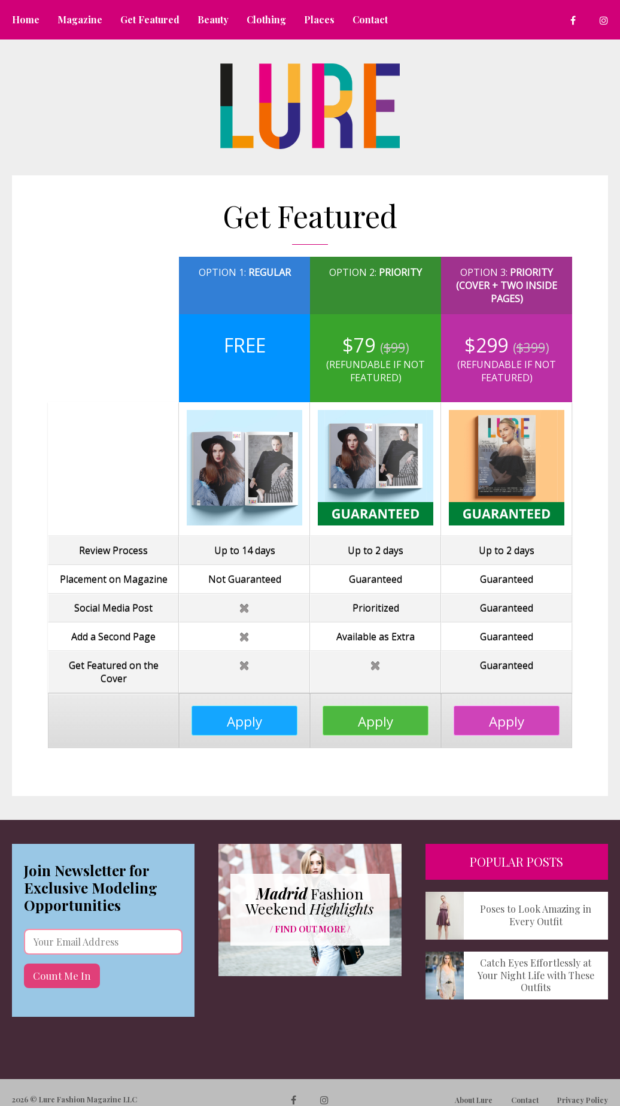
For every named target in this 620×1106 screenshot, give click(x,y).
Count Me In (62, 975)
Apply (244, 721)
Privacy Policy (582, 1100)
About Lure (474, 1100)
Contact (525, 1100)
